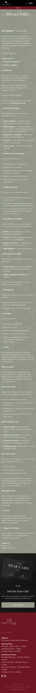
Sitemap (28, 686)
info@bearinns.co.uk (18, 103)
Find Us (18, 8)
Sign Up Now (18, 605)
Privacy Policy (9, 686)
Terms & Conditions (19, 686)
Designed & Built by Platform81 (18, 689)
